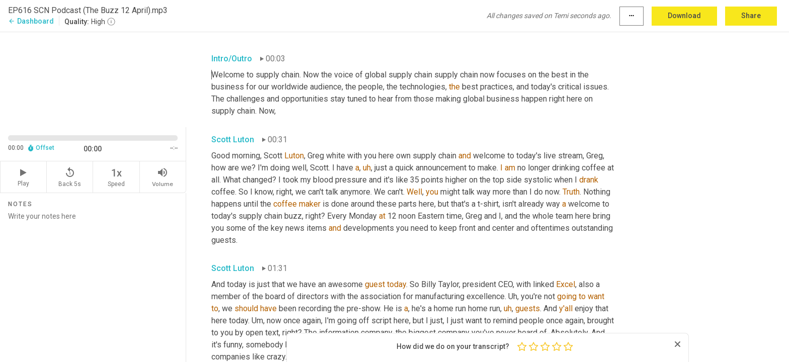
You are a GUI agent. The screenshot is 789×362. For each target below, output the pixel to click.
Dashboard (31, 21)
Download (684, 16)
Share (751, 16)
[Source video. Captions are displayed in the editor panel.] (93, 78)
